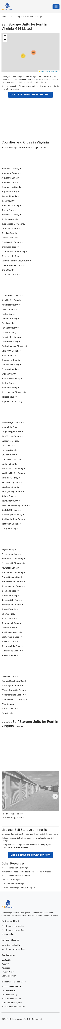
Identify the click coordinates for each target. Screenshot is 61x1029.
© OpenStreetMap (53, 71)
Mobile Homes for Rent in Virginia (16, 876)
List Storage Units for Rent (13, 949)
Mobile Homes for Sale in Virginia (16, 868)
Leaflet (42, 71)
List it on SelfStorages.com (46, 834)
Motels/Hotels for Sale (11, 999)
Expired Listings (8, 934)
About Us (6, 964)
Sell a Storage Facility (11, 945)
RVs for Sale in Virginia (11, 880)
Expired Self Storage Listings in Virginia (18, 888)
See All (20, 726)
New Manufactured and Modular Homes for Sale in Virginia (26, 872)
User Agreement (9, 976)
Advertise (6, 968)
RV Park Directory (9, 995)
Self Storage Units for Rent (13, 930)
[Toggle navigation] (56, 6)
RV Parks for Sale (9, 991)
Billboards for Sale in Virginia (13, 884)
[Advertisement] (30, 159)
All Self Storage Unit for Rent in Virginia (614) (23, 147)
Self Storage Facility (12, 814)
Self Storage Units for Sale (13, 926)
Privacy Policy (7, 972)
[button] (23, 55)
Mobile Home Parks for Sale (13, 1007)
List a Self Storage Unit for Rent (30, 94)
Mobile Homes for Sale (11, 987)
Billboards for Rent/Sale (12, 1003)
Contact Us (6, 960)
